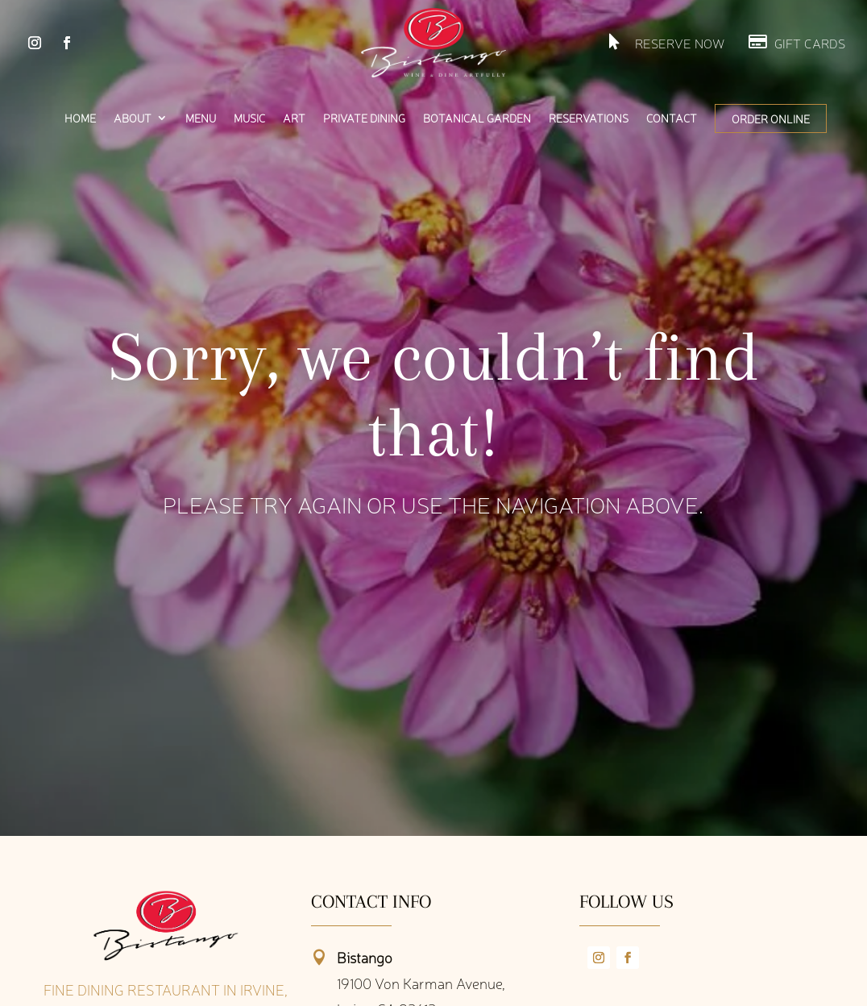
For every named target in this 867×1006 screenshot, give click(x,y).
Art (294, 118)
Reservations (588, 118)
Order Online (771, 118)
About (132, 118)
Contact (671, 118)
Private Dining (364, 118)
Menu (200, 118)
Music (249, 118)
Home (80, 118)
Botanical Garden (477, 118)
